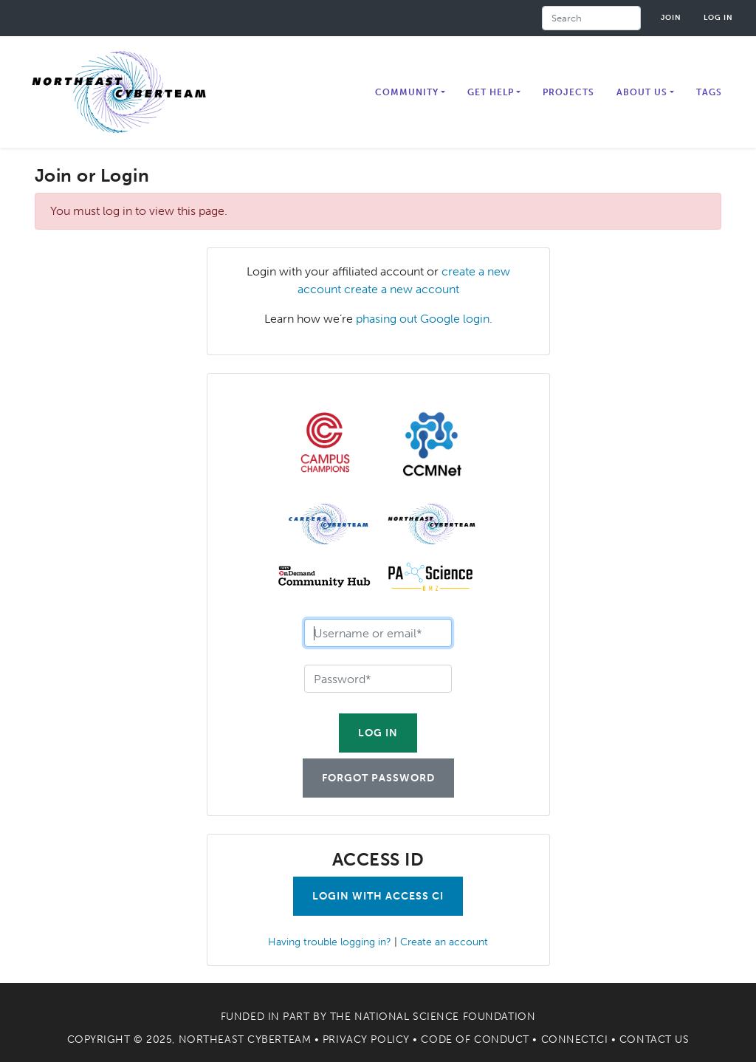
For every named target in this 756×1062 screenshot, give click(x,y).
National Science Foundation (444, 1016)
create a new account (401, 289)
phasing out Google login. (424, 319)
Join (671, 17)
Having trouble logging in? (329, 941)
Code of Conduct (475, 1039)
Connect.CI (574, 1039)
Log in (718, 17)
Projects (568, 92)
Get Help (490, 92)
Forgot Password (378, 778)
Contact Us (654, 1039)
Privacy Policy (366, 1039)
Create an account (444, 941)
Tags (709, 92)
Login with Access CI (378, 896)
